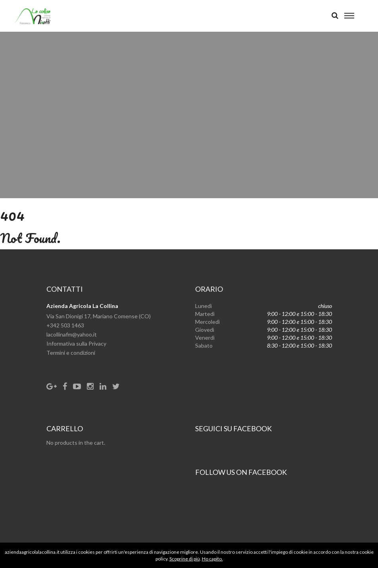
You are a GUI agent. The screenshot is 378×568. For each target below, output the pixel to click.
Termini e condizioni (70, 352)
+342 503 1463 (65, 325)
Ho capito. (212, 559)
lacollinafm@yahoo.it (71, 334)
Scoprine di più (184, 559)
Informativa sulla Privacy (76, 343)
